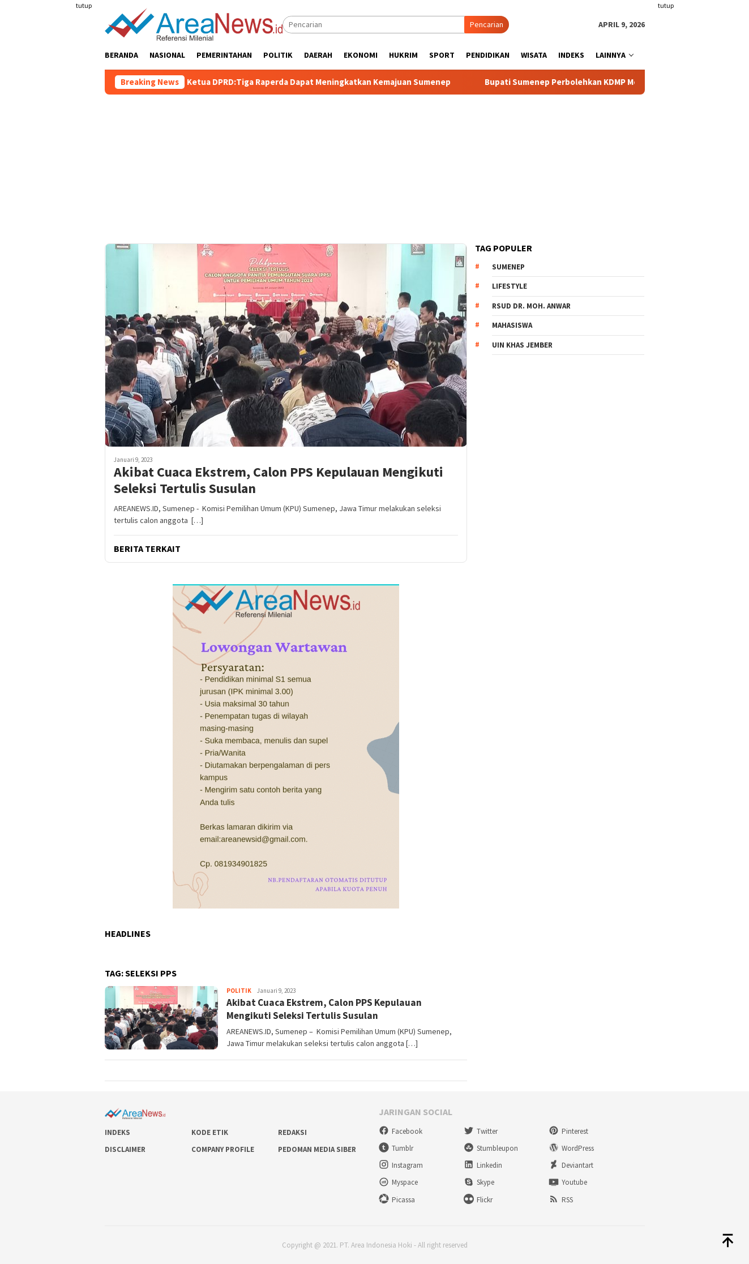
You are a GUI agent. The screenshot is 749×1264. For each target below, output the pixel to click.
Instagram (401, 1165)
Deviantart (571, 1165)
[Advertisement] (61, 206)
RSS (561, 1200)
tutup (84, 5)
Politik (238, 991)
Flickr (478, 1200)
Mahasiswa (512, 325)
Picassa (397, 1200)
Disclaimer (125, 1149)
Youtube (568, 1182)
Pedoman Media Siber (317, 1149)
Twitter (481, 1131)
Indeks (117, 1132)
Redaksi (292, 1132)
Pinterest (568, 1131)
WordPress (571, 1148)
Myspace (398, 1182)
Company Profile (222, 1149)
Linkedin (483, 1165)
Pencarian (486, 24)
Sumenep (508, 267)
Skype (479, 1182)
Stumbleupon (491, 1148)
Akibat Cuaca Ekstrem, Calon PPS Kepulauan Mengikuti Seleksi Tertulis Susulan (278, 480)
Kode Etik (209, 1132)
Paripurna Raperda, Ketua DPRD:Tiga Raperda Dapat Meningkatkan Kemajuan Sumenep (297, 82)
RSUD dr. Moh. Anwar (531, 306)
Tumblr (396, 1148)
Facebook (400, 1131)
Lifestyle (509, 286)
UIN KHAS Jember (522, 345)
